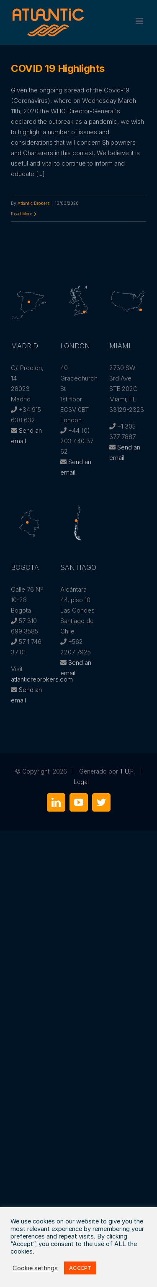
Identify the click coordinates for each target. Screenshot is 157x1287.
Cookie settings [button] (35, 1268)
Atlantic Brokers (33, 203)
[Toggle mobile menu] (140, 21)
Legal (81, 781)
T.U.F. (127, 771)
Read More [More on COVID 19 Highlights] (21, 213)
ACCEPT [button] (80, 1267)
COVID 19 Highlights (58, 68)
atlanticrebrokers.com (42, 679)
